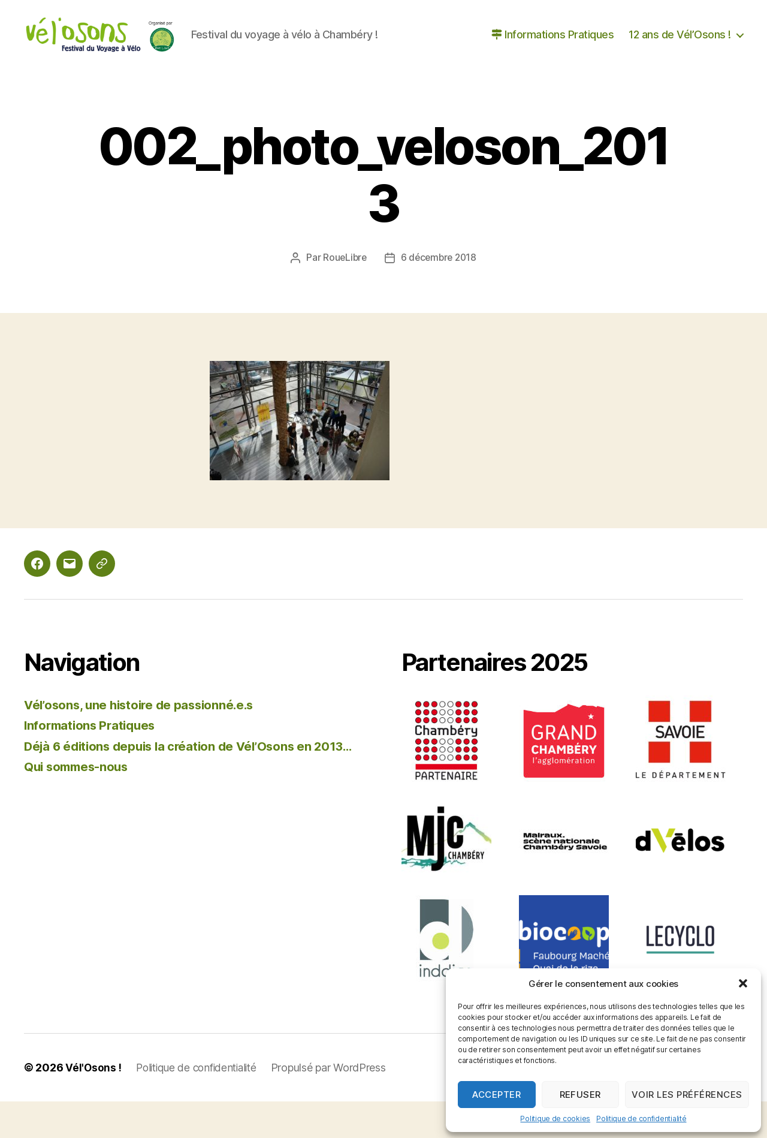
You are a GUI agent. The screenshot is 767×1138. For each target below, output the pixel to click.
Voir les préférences (687, 1094)
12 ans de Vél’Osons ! (680, 53)
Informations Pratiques (552, 53)
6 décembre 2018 (439, 294)
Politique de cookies (555, 1118)
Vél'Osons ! (93, 1104)
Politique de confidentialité (641, 1118)
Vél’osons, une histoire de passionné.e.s (144, 740)
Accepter (496, 1094)
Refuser (581, 1094)
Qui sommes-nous (79, 821)
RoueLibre (343, 294)
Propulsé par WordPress (337, 1104)
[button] (743, 983)
